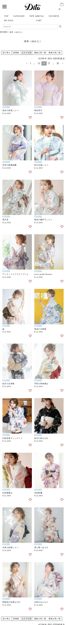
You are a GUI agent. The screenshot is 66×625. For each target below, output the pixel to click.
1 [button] (30, 63)
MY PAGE (8, 21)
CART (39, 21)
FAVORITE (54, 16)
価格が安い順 (40, 52)
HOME (4, 32)
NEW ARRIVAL (36, 16)
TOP (6, 16)
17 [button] (49, 63)
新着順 (16, 52)
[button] (27, 63)
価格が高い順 (55, 52)
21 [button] (58, 63)
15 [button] (39, 63)
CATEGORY (19, 16)
